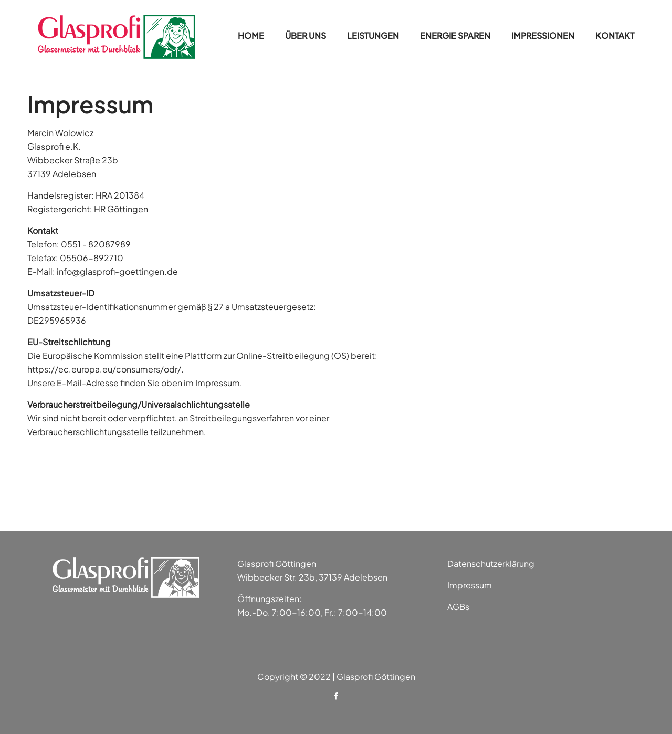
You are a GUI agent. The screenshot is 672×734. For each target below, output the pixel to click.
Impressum (469, 585)
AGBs (458, 606)
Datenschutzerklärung (490, 563)
